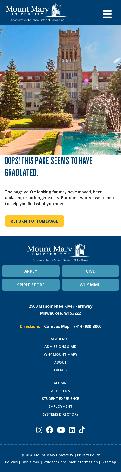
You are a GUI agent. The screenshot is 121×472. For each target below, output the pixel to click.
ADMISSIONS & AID (60, 346)
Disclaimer (30, 462)
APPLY (30, 271)
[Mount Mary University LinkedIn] (72, 429)
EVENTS (60, 370)
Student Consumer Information (70, 462)
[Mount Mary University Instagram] (39, 429)
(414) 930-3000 (87, 326)
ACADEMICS (60, 338)
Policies (11, 462)
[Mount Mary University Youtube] (61, 429)
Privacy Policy (88, 455)
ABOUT (60, 362)
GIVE (90, 271)
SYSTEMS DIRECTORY (60, 414)
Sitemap (109, 462)
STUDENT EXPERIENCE (60, 398)
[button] (109, 12)
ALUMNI (60, 382)
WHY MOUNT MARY (60, 354)
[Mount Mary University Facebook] (49, 429)
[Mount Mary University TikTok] (82, 429)
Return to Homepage (34, 221)
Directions (30, 326)
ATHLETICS (60, 390)
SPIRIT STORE (30, 285)
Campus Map (57, 326)
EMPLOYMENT (60, 406)
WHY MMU (90, 285)
